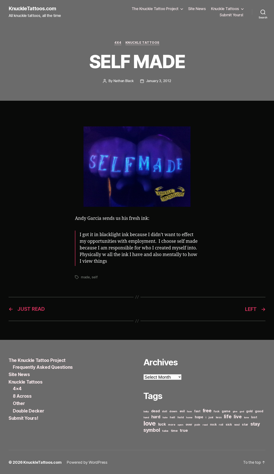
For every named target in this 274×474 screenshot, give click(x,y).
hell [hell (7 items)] (172, 416)
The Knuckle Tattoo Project (155, 8)
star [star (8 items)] (245, 424)
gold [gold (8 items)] (249, 410)
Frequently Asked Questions (43, 366)
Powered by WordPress (87, 462)
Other (19, 403)
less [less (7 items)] (219, 416)
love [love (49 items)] (149, 423)
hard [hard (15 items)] (155, 416)
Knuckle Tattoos (225, 8)
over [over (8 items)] (189, 424)
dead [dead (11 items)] (155, 410)
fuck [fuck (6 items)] (216, 410)
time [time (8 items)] (174, 430)
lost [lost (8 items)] (254, 416)
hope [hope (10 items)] (199, 417)
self (94, 277)
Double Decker (29, 410)
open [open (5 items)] (180, 424)
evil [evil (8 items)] (182, 410)
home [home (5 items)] (189, 417)
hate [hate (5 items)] (164, 417)
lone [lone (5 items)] (246, 417)
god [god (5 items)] (242, 411)
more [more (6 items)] (171, 424)
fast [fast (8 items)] (197, 410)
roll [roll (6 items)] (221, 424)
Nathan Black (123, 81)
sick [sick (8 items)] (229, 424)
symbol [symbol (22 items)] (151, 429)
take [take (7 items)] (165, 430)
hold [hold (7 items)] (180, 416)
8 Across (22, 395)
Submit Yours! (231, 15)
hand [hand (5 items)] (146, 417)
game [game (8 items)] (226, 410)
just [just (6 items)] (210, 416)
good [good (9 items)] (259, 411)
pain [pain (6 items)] (197, 424)
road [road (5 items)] (205, 424)
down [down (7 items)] (173, 410)
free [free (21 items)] (207, 410)
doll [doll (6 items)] (164, 410)
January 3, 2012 (158, 81)
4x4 (117, 43)
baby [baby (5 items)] (146, 411)
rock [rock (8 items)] (213, 424)
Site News (197, 8)
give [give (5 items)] (235, 411)
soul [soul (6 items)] (237, 424)
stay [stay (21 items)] (255, 423)
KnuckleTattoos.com (33, 8)
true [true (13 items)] (184, 430)
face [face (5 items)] (189, 411)
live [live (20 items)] (238, 416)
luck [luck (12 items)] (162, 424)
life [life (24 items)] (227, 416)
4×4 (17, 388)
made (85, 277)
